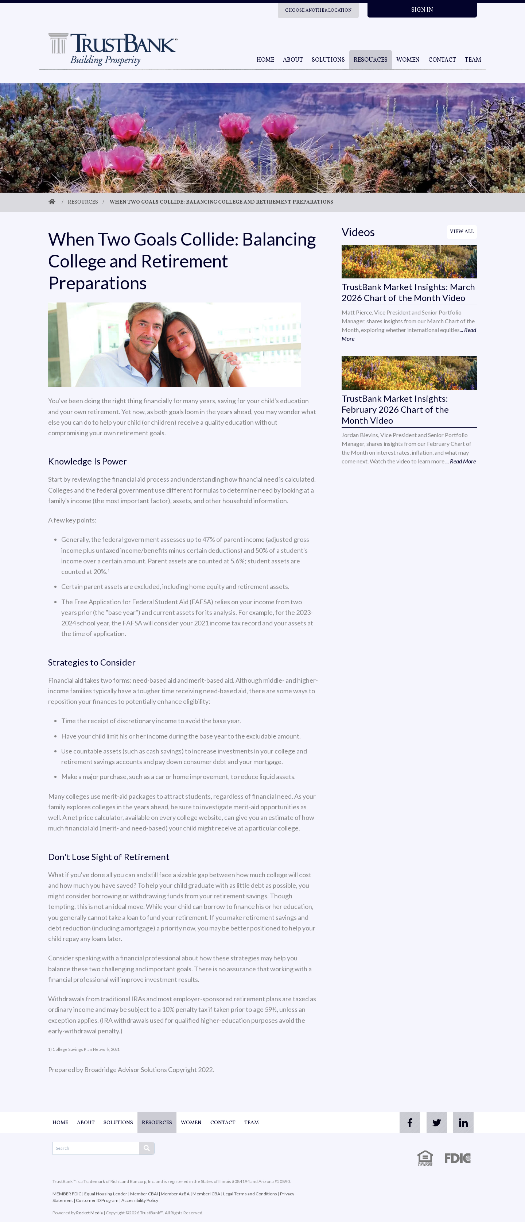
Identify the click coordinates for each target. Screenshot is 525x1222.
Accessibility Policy (139, 1200)
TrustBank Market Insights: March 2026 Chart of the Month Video (408, 292)
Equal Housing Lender (105, 1193)
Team (473, 60)
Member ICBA (206, 1193)
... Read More (461, 461)
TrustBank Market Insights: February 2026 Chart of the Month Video (395, 409)
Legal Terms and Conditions (250, 1193)
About (293, 60)
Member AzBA (175, 1193)
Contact (442, 60)
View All (462, 231)
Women (408, 60)
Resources (371, 60)
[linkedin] (462, 1122)
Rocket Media (89, 1212)
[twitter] (433, 1122)
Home (265, 60)
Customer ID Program (97, 1200)
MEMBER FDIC (66, 1193)
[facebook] (404, 1122)
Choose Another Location (318, 11)
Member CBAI (144, 1193)
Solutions (328, 60)
